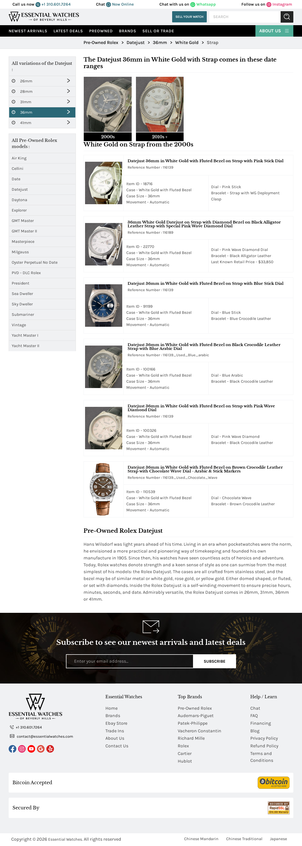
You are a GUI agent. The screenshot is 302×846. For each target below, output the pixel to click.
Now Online (120, 4)
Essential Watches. (65, 840)
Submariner (23, 314)
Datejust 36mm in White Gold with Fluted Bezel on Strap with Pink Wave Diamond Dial (201, 408)
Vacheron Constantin (200, 731)
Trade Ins (114, 731)
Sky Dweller (22, 304)
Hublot (185, 761)
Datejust (20, 189)
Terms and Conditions (261, 757)
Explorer (19, 210)
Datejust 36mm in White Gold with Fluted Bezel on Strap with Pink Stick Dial (205, 160)
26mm (22, 81)
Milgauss (20, 251)
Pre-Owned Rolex (195, 708)
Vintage (19, 324)
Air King (19, 158)
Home (111, 708)
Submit (287, 17)
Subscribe (214, 661)
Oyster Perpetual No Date (35, 262)
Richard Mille (191, 738)
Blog (254, 731)
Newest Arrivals (28, 30)
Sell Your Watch (189, 17)
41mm (21, 123)
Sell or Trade (158, 30)
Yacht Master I (25, 335)
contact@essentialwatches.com (41, 736)
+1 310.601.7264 (53, 4)
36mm (22, 112)
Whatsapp (203, 4)
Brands (127, 30)
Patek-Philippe (193, 723)
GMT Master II (24, 231)
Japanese (278, 839)
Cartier (185, 754)
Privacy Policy (264, 738)
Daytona (19, 199)
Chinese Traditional (244, 839)
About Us (274, 30)
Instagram (279, 4)
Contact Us (116, 746)
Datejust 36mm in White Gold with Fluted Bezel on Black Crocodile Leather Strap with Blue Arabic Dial (204, 346)
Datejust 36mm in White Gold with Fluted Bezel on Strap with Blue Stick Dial (205, 283)
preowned (101, 30)
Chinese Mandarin (201, 839)
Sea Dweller (22, 293)
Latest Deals (68, 30)
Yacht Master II (25, 345)
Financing (260, 723)
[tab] (108, 109)
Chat (255, 708)
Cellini (17, 168)
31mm (21, 102)
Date (16, 178)
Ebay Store (116, 723)
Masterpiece (23, 241)
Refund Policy (264, 746)
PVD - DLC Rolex (26, 272)
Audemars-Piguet (196, 716)
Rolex (183, 746)
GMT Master (23, 220)
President (20, 283)
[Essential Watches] (44, 16)
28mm (22, 91)
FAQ (254, 716)
